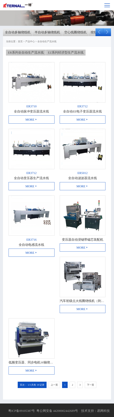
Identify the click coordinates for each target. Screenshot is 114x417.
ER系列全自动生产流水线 (26, 52)
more (31, 119)
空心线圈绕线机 (75, 32)
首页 (20, 41)
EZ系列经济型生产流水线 (66, 52)
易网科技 (103, 410)
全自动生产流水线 (47, 41)
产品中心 (30, 41)
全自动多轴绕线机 (17, 32)
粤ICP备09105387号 (21, 410)
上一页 (54, 384)
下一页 (90, 384)
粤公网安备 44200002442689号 (57, 410)
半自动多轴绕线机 (47, 32)
